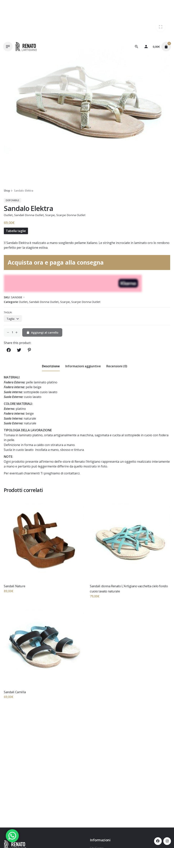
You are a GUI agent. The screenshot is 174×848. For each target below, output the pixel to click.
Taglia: (8, 312)
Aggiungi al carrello (42, 332)
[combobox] (13, 318)
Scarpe (50, 215)
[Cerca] (136, 46)
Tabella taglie (16, 231)
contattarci (72, 473)
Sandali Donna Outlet (29, 215)
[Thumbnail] (26, 46)
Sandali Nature (14, 586)
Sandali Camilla (15, 692)
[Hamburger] (8, 46)
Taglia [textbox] (10, 319)
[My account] (146, 46)
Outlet (8, 215)
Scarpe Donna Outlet (70, 215)
